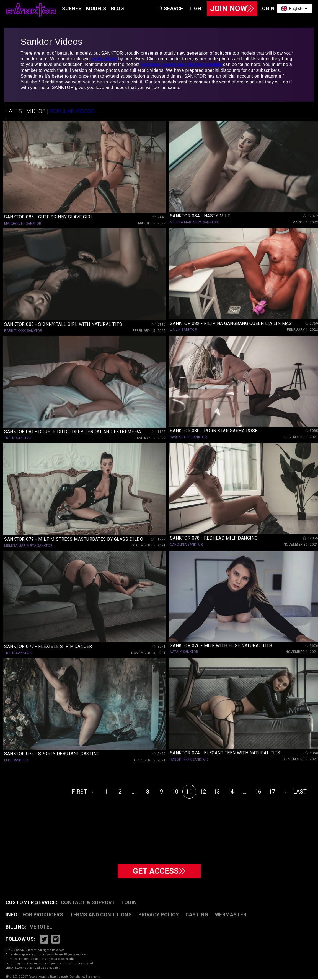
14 (230, 791)
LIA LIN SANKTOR (183, 330)
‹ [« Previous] (92, 791)
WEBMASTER (231, 914)
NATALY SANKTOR (184, 652)
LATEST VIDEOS (26, 111)
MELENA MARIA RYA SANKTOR (194, 222)
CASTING (196, 914)
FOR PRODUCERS (42, 914)
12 (203, 791)
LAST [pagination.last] (300, 791)
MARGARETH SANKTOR (22, 223)
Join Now (232, 8)
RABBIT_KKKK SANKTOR (23, 331)
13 (217, 791)
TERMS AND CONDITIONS (101, 914)
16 (258, 791)
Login (129, 902)
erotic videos (104, 58)
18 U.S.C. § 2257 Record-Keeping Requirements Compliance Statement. (53, 976)
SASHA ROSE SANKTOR (188, 437)
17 (272, 791)
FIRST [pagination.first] (79, 791)
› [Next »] (286, 791)
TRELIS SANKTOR (18, 438)
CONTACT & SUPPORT (88, 902)
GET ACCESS (159, 871)
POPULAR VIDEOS (72, 111)
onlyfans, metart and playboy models (181, 64)
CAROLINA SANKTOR (186, 544)
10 (175, 791)
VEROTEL (41, 927)
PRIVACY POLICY (158, 914)
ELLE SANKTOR (16, 760)
